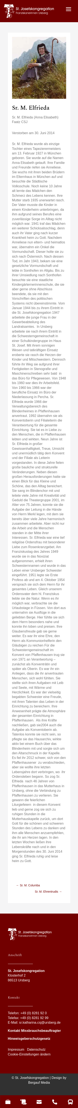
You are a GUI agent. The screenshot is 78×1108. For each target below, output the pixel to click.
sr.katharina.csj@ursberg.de (40, 1022)
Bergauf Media (39, 1082)
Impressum (16, 1049)
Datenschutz (36, 1049)
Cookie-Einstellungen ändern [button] (29, 1054)
